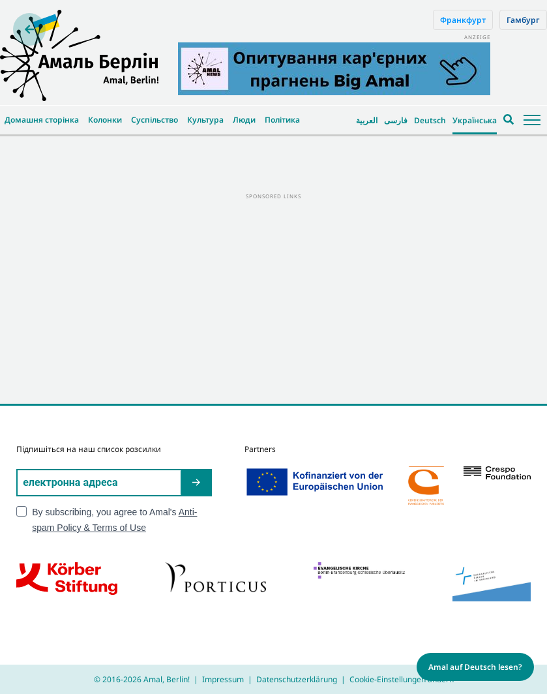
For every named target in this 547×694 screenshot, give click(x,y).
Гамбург (523, 19)
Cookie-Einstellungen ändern (401, 679)
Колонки (105, 119)
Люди (244, 119)
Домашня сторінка (42, 119)
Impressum (223, 679)
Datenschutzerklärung (296, 679)
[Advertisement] (273, 293)
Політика (282, 119)
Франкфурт (463, 19)
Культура (205, 119)
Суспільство (154, 119)
